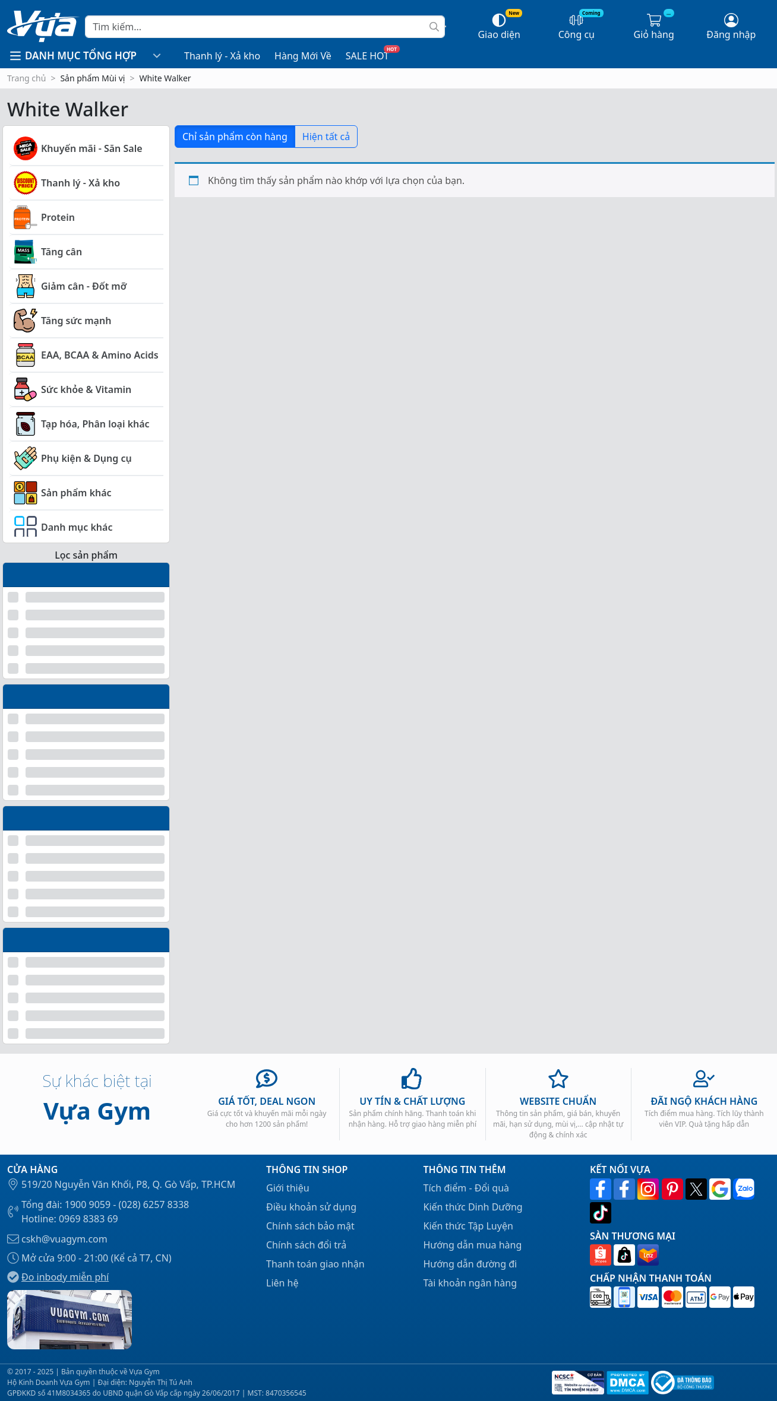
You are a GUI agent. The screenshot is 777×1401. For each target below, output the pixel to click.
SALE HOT (367, 55)
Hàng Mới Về (302, 55)
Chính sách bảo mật (310, 1225)
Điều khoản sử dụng (311, 1206)
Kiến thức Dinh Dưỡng (473, 1206)
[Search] (265, 26)
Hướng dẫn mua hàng (473, 1244)
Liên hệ (282, 1282)
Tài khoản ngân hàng (470, 1282)
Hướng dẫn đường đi (470, 1263)
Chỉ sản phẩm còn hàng (235, 136)
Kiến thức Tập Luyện (468, 1225)
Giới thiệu (287, 1187)
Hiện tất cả (326, 136)
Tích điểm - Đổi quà (467, 1187)
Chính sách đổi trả (306, 1244)
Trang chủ (26, 78)
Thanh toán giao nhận (315, 1263)
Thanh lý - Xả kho (222, 55)
